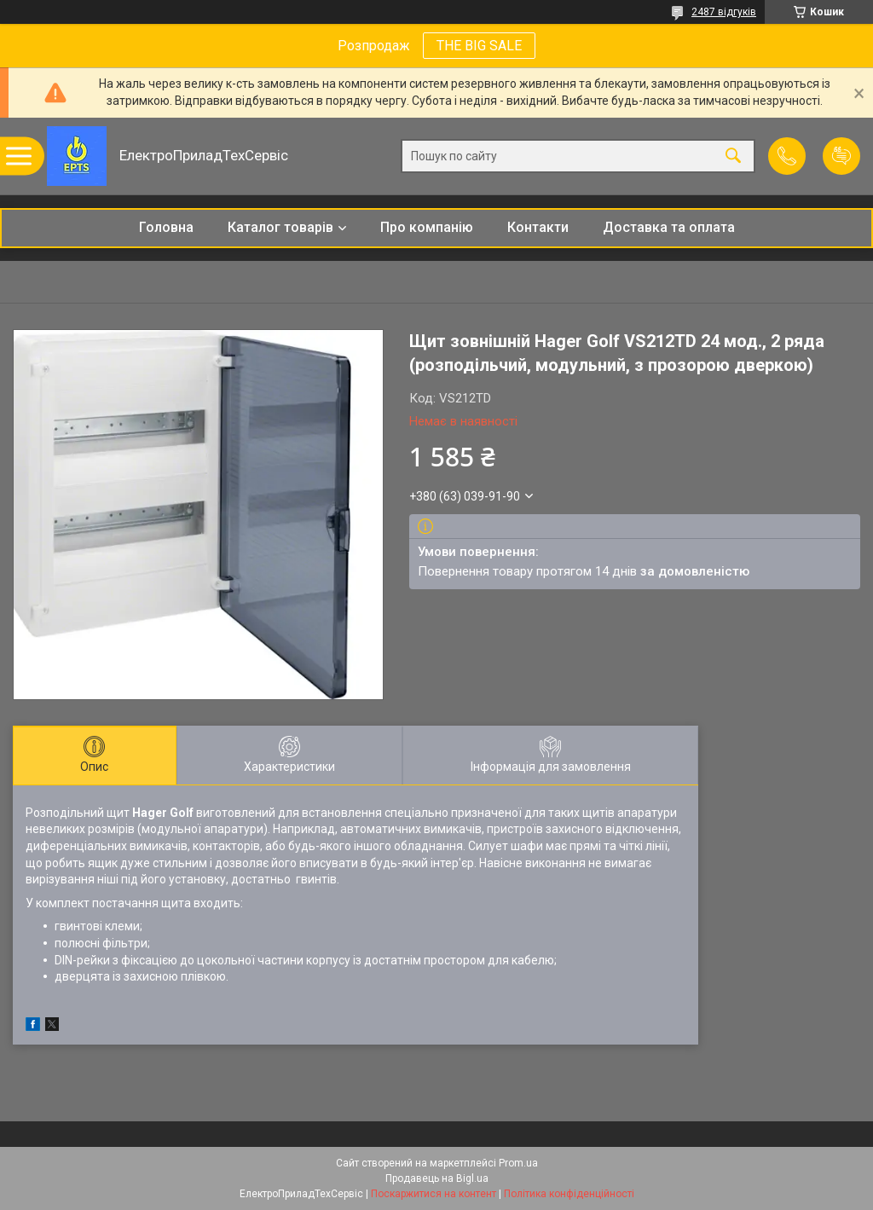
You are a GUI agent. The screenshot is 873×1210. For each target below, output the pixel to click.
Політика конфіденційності (569, 1194)
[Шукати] (733, 156)
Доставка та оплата (669, 227)
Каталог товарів (280, 227)
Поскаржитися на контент (433, 1194)
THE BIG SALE (479, 46)
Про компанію (426, 227)
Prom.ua (518, 1163)
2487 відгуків (723, 12)
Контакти (538, 227)
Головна (166, 227)
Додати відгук (841, 156)
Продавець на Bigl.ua (437, 1178)
